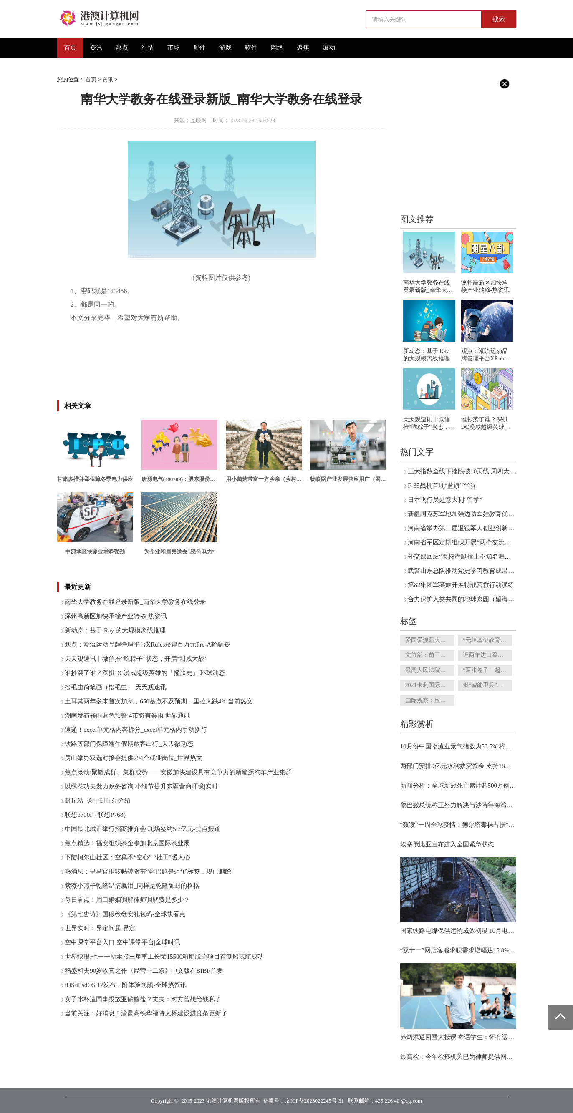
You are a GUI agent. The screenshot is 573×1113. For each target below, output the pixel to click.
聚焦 (303, 47)
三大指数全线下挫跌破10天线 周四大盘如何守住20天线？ (487, 471)
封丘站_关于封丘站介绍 (98, 800)
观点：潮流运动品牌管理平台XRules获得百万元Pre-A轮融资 (147, 644)
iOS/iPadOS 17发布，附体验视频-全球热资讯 (126, 985)
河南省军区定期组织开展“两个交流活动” (464, 542)
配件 (199, 47)
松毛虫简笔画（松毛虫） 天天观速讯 (116, 687)
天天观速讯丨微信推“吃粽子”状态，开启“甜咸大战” (136, 658)
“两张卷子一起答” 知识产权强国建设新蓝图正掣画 (487, 670)
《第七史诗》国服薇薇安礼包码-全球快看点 (125, 914)
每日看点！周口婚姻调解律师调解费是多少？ (127, 899)
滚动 (329, 47)
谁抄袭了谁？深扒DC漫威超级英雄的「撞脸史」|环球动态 (145, 673)
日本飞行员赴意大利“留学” (445, 499)
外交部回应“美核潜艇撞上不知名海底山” (464, 556)
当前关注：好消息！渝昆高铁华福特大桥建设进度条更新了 (146, 1013)
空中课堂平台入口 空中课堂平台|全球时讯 (122, 942)
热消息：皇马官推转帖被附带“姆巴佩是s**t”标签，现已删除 (148, 871)
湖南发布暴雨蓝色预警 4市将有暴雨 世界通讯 (127, 715)
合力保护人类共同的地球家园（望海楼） (464, 599)
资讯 (96, 47)
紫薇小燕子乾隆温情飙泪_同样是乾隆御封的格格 (132, 885)
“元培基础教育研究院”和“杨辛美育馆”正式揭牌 (487, 640)
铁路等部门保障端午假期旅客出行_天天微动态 (129, 743)
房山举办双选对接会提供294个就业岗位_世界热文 (133, 758)
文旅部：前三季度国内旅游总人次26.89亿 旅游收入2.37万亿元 (429, 655)
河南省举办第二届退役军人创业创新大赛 (464, 528)
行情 (147, 47)
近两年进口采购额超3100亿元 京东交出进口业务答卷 (487, 655)
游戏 (225, 47)
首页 (70, 47)
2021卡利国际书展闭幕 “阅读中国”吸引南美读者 (429, 685)
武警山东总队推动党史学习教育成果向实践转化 (473, 570)
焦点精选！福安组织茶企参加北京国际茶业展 (127, 843)
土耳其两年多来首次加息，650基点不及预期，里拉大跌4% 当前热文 (159, 701)
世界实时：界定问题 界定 (100, 928)
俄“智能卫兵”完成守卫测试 (487, 685)
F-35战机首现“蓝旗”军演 (441, 485)
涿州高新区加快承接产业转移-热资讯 (116, 616)
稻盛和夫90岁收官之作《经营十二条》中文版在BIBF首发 (143, 970)
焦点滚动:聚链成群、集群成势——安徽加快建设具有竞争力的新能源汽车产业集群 (178, 772)
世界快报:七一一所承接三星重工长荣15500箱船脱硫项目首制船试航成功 (164, 956)
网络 (277, 47)
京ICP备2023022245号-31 (314, 1101)
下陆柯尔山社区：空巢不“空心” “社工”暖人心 (127, 857)
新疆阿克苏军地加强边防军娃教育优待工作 (467, 514)
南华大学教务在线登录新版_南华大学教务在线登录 (135, 602)
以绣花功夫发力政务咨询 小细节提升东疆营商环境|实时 (141, 786)
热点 (122, 47)
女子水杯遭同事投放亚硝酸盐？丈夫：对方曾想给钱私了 (143, 999)
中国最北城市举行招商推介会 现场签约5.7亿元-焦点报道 (142, 829)
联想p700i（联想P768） (97, 814)
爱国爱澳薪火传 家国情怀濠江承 (429, 640)
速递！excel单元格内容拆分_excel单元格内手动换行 (136, 729)
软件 (251, 47)
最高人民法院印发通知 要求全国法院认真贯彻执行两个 (429, 670)
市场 (173, 47)
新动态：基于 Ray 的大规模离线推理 (115, 630)
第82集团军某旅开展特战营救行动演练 (461, 585)
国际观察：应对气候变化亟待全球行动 (429, 700)
